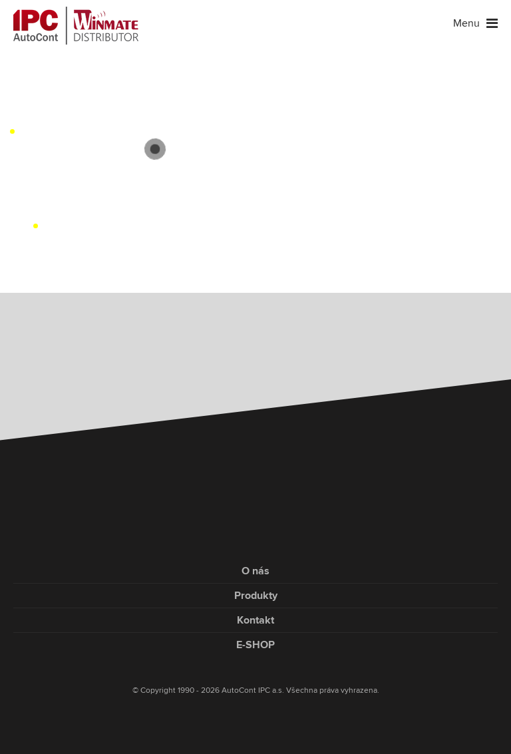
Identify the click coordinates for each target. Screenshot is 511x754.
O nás (255, 571)
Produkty (255, 595)
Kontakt (255, 620)
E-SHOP (255, 645)
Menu (475, 23)
